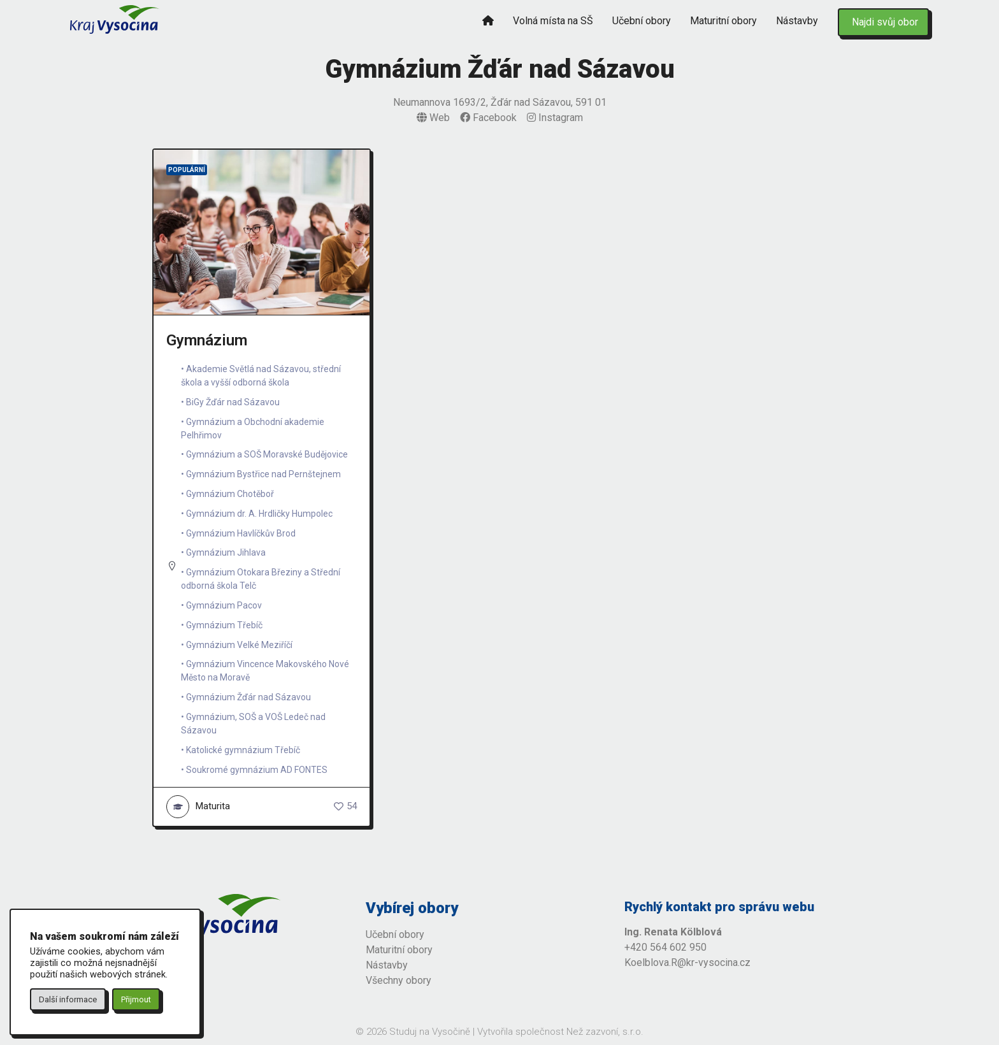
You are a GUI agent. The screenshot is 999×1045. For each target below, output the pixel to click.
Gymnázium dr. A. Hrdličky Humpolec (259, 513)
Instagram (555, 118)
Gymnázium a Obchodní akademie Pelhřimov (252, 428)
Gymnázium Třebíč (224, 625)
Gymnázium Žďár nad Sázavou (248, 697)
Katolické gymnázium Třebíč (243, 750)
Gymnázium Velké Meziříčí (239, 645)
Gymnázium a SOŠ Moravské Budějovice (267, 454)
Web (433, 118)
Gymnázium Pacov (224, 605)
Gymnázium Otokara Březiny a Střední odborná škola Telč (260, 579)
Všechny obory (398, 980)
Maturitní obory (723, 21)
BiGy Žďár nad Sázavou (233, 402)
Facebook (488, 118)
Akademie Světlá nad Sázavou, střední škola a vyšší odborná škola (261, 375)
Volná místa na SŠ (553, 21)
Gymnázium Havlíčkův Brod (241, 533)
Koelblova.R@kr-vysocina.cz (687, 962)
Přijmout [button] (136, 999)
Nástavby (797, 21)
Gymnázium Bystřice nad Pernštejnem (263, 474)
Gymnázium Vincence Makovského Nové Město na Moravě (265, 670)
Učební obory (641, 21)
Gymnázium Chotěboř (230, 494)
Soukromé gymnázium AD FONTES (256, 770)
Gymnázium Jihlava (226, 552)
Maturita (198, 806)
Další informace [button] (68, 999)
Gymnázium (206, 340)
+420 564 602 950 (665, 947)
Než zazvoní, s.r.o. (604, 1031)
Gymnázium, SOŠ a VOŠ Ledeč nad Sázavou (253, 723)
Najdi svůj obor (885, 22)
